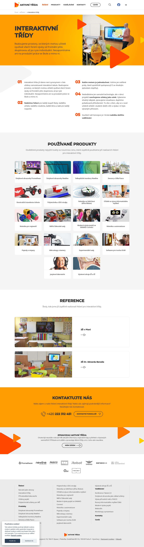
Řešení (45, 5)
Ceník (95, 5)
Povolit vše (12, 541)
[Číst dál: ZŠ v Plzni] (72, 332)
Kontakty (81, 5)
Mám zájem (70, 445)
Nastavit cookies (16, 535)
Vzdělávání (68, 5)
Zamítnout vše (29, 541)
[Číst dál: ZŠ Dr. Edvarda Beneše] (72, 364)
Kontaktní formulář (86, 414)
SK (126, 5)
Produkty (55, 5)
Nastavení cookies (107, 539)
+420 (59, 414)
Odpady (119, 539)
